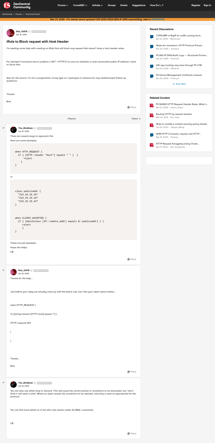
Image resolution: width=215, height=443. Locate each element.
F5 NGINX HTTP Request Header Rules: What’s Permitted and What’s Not (181, 104)
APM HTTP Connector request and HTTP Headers (177, 134)
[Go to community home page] (16, 5)
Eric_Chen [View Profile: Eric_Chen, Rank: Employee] (175, 117)
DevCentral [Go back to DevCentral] (7, 14)
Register (195, 5)
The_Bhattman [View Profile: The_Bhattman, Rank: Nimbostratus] (25, 128)
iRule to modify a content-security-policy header (181, 124)
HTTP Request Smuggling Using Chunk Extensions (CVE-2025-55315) (177, 143)
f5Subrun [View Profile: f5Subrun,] (175, 68)
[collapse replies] (3, 128)
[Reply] (132, 107)
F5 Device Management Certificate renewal (179, 75)
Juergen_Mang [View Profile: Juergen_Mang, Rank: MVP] (177, 127)
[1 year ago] (162, 107)
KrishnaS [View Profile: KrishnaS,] (175, 59)
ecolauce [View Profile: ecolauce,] (175, 49)
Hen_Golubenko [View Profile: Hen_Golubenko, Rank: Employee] (177, 147)
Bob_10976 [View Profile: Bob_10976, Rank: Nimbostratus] (21, 31)
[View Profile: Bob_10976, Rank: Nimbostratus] (10, 33)
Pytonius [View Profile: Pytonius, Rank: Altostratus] (174, 137)
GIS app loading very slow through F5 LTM (179, 65)
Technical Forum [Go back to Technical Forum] (33, 14)
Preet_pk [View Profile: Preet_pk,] (175, 78)
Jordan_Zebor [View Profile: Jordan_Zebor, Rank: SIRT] (176, 107)
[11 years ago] (162, 117)
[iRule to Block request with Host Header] (23, 131)
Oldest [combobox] (136, 119)
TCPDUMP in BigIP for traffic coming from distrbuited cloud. (178, 35)
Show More (179, 84)
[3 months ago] (162, 39)
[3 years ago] (162, 127)
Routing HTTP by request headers (174, 114)
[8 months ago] (162, 137)
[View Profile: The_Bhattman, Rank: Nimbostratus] (13, 130)
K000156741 (157, 19)
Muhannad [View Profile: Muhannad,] (175, 39)
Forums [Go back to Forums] (19, 14)
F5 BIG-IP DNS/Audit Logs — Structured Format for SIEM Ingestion (181, 55)
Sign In (207, 5)
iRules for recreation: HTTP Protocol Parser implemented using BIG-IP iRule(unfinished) (179, 45)
